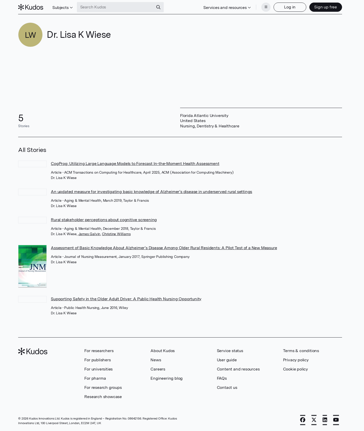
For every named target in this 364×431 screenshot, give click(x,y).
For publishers (97, 359)
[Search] (158, 7)
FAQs (222, 378)
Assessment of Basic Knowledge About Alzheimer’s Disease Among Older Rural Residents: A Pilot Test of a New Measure (164, 247)
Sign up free (325, 7)
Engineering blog (166, 378)
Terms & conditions (301, 350)
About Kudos (162, 350)
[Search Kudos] (115, 7)
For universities (98, 369)
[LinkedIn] (325, 420)
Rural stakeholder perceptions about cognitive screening (104, 219)
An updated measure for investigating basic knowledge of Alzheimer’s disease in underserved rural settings (151, 191)
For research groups (103, 387)
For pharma (95, 378)
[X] (313, 420)
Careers (157, 369)
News (155, 359)
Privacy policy (296, 359)
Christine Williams (116, 234)
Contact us (227, 387)
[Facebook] (302, 420)
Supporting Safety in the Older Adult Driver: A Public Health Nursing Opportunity (126, 298)
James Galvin (89, 234)
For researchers (98, 350)
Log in (290, 7)
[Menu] (266, 7)
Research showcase (103, 396)
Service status (230, 350)
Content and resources (238, 369)
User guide (227, 359)
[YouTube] (336, 420)
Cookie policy (295, 369)
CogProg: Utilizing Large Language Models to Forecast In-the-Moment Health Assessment (135, 163)
